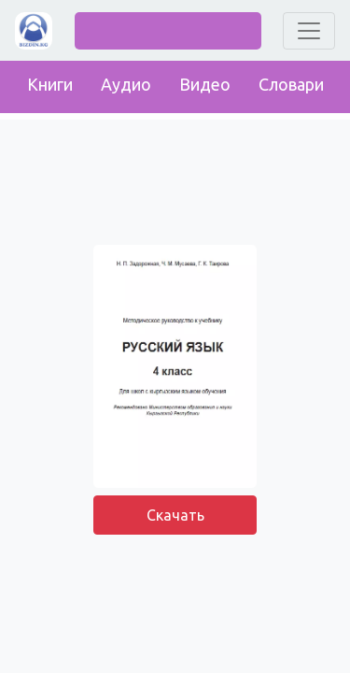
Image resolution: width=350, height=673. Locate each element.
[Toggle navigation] (309, 31)
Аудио (126, 84)
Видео (205, 84)
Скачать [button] (175, 515)
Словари (291, 84)
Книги (50, 84)
